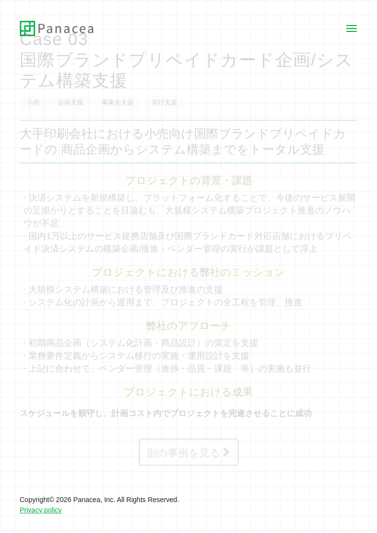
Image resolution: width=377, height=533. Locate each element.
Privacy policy (41, 509)
